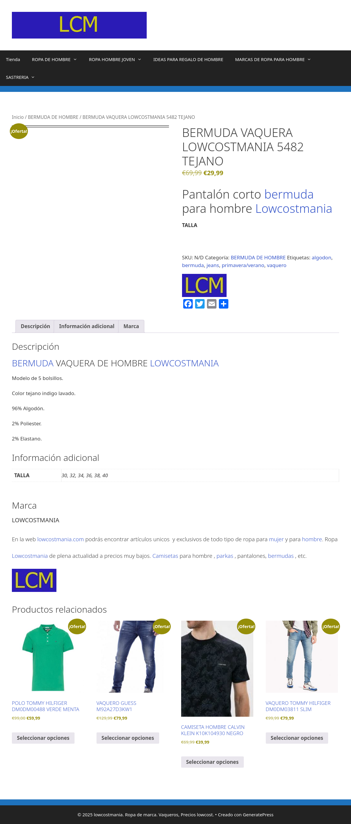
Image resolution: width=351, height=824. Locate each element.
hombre (312, 539)
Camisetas (165, 555)
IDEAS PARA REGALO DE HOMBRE (188, 59)
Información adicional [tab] (86, 326)
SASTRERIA (23, 77)
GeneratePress (258, 814)
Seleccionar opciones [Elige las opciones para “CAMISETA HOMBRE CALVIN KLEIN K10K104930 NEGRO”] (212, 761)
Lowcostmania (293, 208)
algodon (321, 257)
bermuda (289, 194)
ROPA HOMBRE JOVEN (118, 59)
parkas (224, 555)
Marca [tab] (131, 326)
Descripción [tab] (35, 326)
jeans (213, 265)
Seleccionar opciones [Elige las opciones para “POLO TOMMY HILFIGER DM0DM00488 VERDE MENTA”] (43, 737)
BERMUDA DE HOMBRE (53, 117)
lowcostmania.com (60, 539)
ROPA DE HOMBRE (57, 59)
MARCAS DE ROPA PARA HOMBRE (276, 59)
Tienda (13, 59)
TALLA (189, 225)
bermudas (281, 555)
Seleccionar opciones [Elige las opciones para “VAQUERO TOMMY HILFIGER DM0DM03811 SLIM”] (297, 737)
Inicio (18, 117)
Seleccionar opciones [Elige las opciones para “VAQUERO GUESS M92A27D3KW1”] (128, 737)
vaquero (277, 265)
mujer (276, 539)
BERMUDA (32, 363)
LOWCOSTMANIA (184, 363)
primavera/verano (243, 265)
